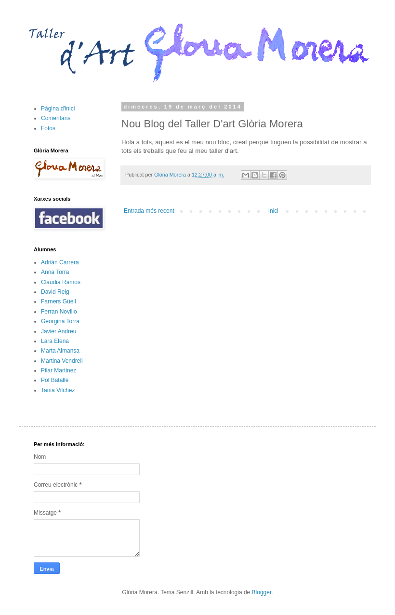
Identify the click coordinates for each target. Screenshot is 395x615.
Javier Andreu (58, 331)
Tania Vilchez (58, 390)
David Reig (55, 291)
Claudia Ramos (60, 282)
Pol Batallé (54, 380)
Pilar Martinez (58, 370)
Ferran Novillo (59, 311)
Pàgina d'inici (58, 108)
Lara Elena (55, 341)
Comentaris (55, 118)
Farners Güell (58, 301)
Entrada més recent (149, 210)
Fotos (48, 128)
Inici (273, 210)
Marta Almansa (60, 350)
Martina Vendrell (62, 360)
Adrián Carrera (60, 262)
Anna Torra (55, 272)
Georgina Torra (60, 321)
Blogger (262, 592)
